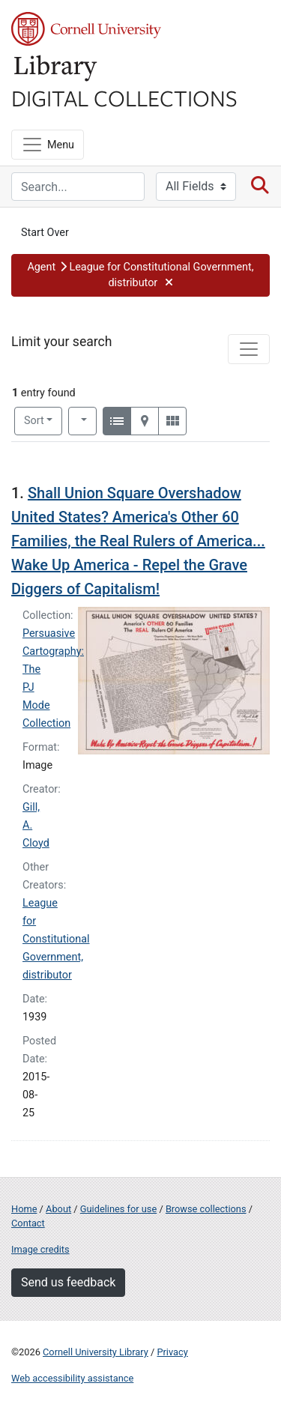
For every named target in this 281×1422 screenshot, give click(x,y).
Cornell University (86, 29)
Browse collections (206, 1208)
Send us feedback (68, 1282)
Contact (28, 1223)
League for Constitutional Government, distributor (56, 939)
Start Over (45, 232)
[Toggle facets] (249, 349)
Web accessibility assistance (72, 1378)
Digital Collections (124, 97)
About (58, 1208)
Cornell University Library (95, 1352)
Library (56, 68)
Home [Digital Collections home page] (24, 1208)
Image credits (40, 1249)
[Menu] (47, 145)
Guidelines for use (118, 1208)
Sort (34, 420)
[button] (140, 275)
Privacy (172, 1352)
